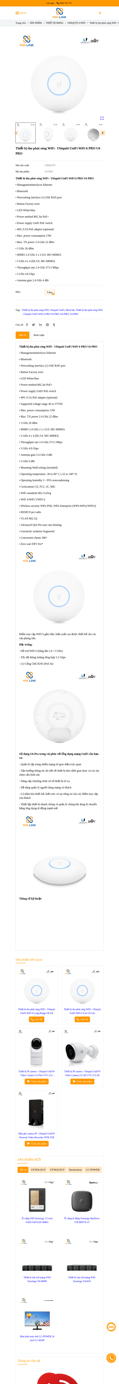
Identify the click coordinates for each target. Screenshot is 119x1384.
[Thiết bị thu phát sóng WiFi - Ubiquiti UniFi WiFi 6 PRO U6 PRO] (59, 13)
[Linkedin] (40, 325)
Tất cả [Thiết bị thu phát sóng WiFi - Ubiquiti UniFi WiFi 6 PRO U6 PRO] (23, 1169)
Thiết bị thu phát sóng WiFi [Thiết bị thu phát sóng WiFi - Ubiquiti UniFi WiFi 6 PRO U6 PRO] (35, 310)
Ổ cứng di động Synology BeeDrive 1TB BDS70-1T (82, 1220)
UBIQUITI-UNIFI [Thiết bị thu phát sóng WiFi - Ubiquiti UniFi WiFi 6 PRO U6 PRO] (76, 23)
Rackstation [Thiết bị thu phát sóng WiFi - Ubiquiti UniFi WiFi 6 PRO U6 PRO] (75, 1169)
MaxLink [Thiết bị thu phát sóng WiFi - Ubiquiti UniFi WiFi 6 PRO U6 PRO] (70, 310)
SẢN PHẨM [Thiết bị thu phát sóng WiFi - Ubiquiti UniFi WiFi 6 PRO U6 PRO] (36, 23)
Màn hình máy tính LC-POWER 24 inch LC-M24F (37, 1338)
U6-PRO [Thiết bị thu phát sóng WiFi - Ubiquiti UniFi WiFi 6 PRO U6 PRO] (64, 314)
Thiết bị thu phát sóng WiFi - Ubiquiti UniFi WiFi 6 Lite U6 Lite (82, 1011)
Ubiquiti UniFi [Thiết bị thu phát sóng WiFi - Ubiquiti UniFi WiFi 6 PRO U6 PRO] (57, 310)
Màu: (18, 292)
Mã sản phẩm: (23, 171)
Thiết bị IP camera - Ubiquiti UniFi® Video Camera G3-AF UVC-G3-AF (82, 1073)
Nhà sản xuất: (23, 165)
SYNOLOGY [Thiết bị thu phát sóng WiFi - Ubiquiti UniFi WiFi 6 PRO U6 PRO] (38, 1169)
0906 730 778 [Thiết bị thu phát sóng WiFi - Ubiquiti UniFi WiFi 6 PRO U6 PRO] (64, 3)
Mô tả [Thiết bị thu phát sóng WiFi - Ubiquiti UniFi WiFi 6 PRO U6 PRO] (22, 335)
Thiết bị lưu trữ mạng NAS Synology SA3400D (37, 1279)
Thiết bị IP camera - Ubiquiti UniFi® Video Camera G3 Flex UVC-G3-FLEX (36, 1073)
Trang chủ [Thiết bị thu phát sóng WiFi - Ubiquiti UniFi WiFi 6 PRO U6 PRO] (21, 23)
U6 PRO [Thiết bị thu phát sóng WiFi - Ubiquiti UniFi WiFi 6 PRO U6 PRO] (74, 314)
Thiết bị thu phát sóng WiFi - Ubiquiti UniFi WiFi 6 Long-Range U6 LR (36, 1011)
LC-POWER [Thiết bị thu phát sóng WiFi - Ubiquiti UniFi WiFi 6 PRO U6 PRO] (93, 1169)
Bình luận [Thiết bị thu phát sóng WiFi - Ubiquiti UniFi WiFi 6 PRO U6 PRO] (39, 335)
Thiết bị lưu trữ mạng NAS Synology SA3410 (81, 1279)
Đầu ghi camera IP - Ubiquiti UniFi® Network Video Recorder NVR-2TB (36, 1135)
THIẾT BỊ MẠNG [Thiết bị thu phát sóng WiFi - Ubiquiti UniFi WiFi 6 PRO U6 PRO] (54, 23)
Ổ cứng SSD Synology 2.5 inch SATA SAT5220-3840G (37, 1220)
